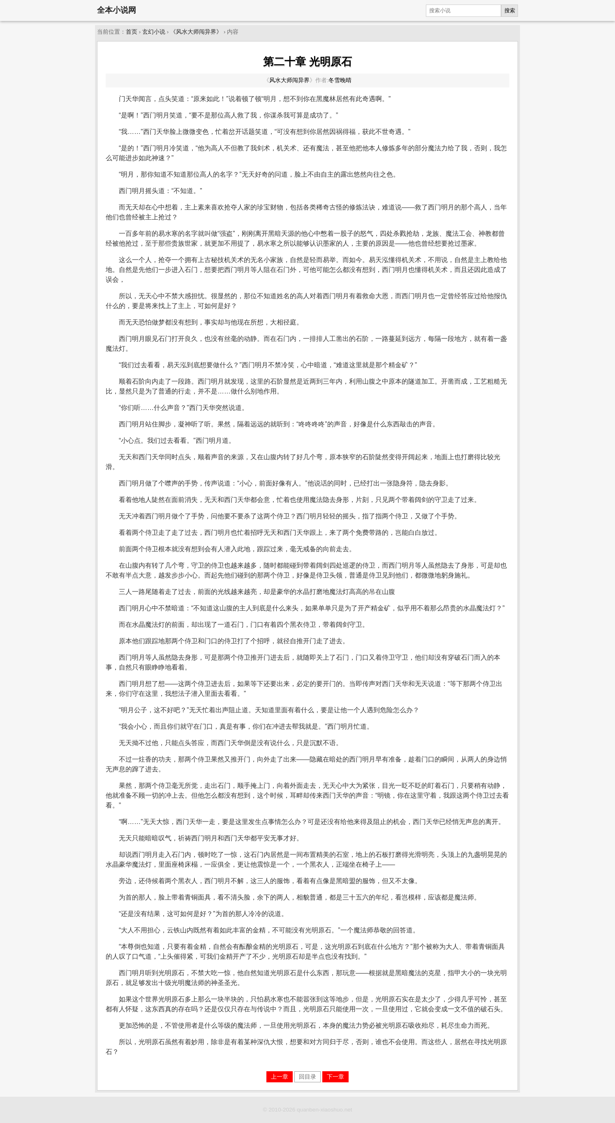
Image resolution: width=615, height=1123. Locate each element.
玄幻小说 (153, 32)
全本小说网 (116, 10)
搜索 (509, 10)
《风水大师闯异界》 (196, 32)
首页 (131, 32)
